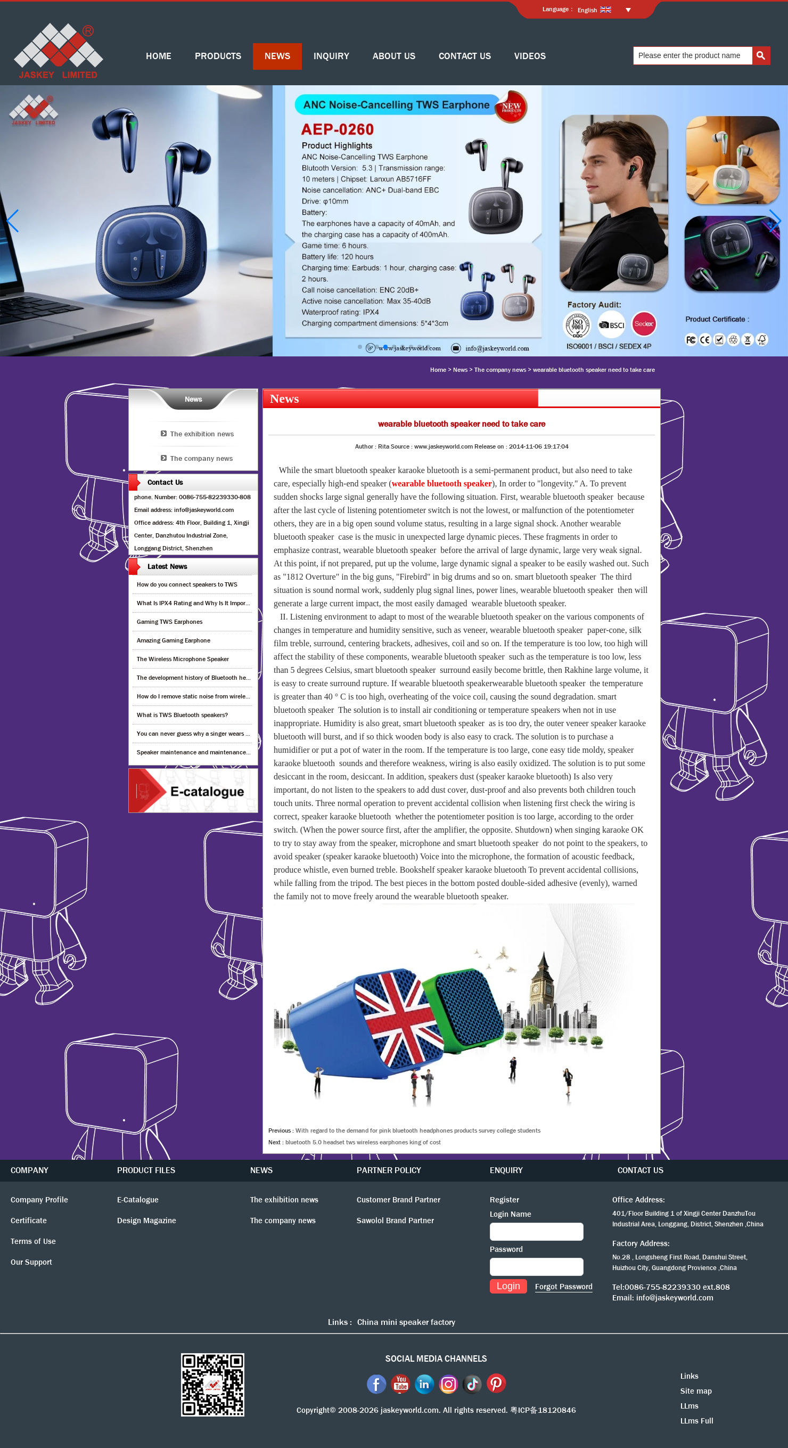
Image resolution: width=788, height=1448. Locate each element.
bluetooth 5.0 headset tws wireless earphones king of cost (363, 1142)
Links (689, 1376)
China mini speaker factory (406, 1322)
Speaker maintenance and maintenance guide (199, 752)
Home (438, 369)
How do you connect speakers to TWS (187, 584)
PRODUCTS (218, 56)
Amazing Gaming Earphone (173, 640)
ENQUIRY (506, 1170)
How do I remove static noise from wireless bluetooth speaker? (220, 696)
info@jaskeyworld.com (674, 1297)
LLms (689, 1406)
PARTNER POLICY (389, 1170)
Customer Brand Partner (398, 1199)
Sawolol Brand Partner (395, 1220)
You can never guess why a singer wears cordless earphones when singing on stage (248, 733)
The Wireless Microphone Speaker (183, 659)
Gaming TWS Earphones (169, 621)
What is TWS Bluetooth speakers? (182, 715)
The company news (500, 369)
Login (508, 1286)
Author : (366, 446)
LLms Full (696, 1421)
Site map (696, 1391)
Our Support (31, 1262)
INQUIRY (331, 56)
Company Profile (39, 1199)
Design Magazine (146, 1220)
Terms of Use (33, 1241)
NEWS (277, 56)
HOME (158, 56)
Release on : (491, 446)
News (460, 369)
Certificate (29, 1220)
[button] (360, 347)
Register (504, 1199)
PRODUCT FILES (146, 1170)
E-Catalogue (138, 1199)
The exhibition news (202, 433)
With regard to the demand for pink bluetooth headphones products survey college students (418, 1130)
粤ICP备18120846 (543, 1410)
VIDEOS (530, 56)
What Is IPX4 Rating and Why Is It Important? (198, 603)
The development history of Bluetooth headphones (204, 677)
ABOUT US (394, 56)
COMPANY (29, 1170)
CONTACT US (465, 56)
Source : (402, 446)
